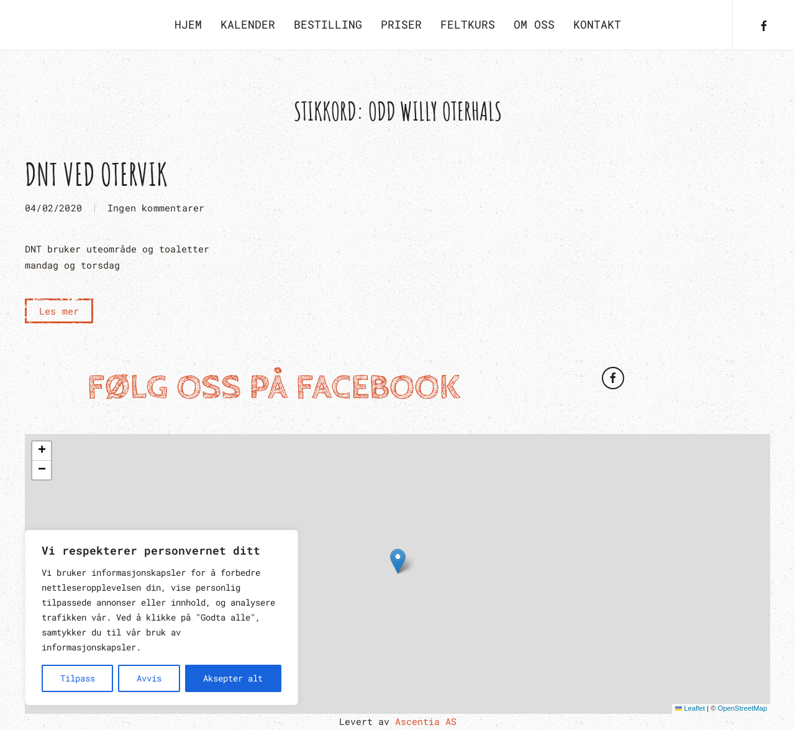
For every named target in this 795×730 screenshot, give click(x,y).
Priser (401, 24)
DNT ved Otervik (96, 173)
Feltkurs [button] (467, 24)
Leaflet (690, 708)
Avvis (149, 678)
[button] (398, 561)
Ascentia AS (426, 721)
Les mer (59, 311)
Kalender (247, 24)
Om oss (534, 24)
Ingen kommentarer (155, 208)
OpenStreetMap (742, 708)
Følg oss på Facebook (273, 388)
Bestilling (328, 24)
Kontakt (597, 24)
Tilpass (77, 678)
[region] (161, 617)
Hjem (188, 24)
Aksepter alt (233, 678)
